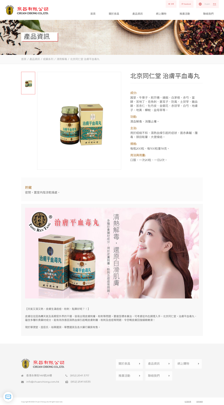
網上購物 (161, 13)
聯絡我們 (208, 13)
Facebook (186, 4)
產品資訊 (137, 13)
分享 (171, 4)
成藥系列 (48, 59)
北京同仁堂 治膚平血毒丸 (84, 59)
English (207, 4)
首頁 (93, 13)
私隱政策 (188, 403)
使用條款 (199, 403)
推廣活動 (185, 13)
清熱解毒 (62, 59)
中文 (214, 4)
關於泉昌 (114, 13)
